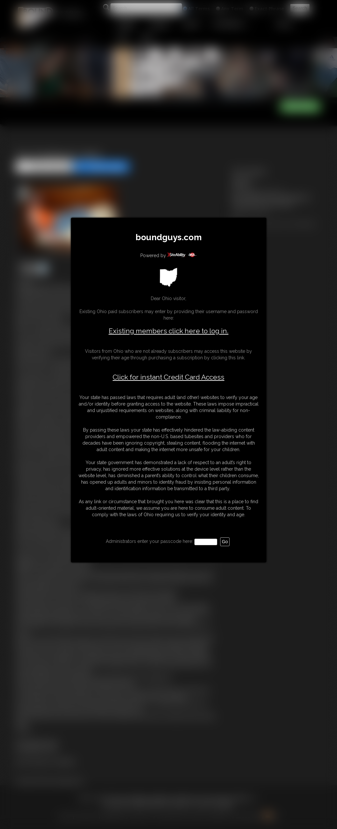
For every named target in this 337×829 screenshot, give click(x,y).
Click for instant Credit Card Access (168, 377)
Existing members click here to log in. (169, 331)
